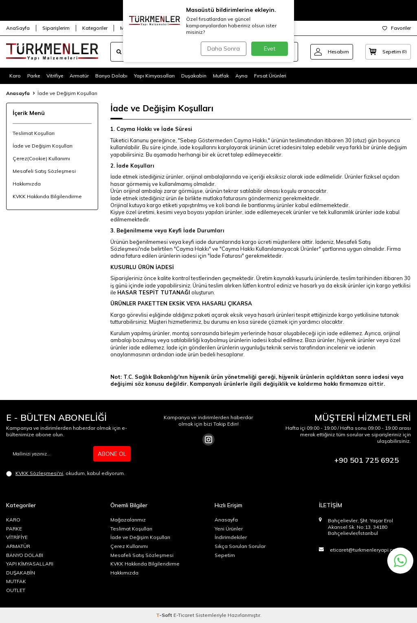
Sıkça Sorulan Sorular (240, 546)
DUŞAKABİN (20, 573)
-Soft (164, 615)
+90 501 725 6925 (366, 460)
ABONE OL (112, 453)
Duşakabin (193, 76)
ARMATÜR (18, 546)
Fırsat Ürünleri (270, 76)
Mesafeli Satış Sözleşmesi (44, 171)
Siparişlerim (56, 28)
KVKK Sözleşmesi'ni (39, 473)
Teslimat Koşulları (34, 133)
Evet (269, 48)
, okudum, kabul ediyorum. (65, 473)
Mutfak (221, 76)
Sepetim (225, 555)
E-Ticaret (183, 615)
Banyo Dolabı (111, 76)
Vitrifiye (54, 76)
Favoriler (396, 28)
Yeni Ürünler (229, 529)
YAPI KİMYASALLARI (29, 564)
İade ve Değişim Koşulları (42, 146)
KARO (13, 520)
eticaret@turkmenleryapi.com (365, 550)
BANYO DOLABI (24, 555)
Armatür (79, 76)
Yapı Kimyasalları (154, 76)
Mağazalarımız (128, 520)
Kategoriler (95, 28)
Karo (15, 76)
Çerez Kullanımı (129, 546)
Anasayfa (18, 93)
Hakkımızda (27, 184)
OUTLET (15, 590)
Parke (33, 76)
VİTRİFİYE (17, 537)
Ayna (241, 76)
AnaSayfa (18, 28)
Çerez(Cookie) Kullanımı (41, 158)
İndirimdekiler (231, 537)
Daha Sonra (222, 48)
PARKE (14, 529)
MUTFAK (16, 581)
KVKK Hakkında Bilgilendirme (47, 196)
